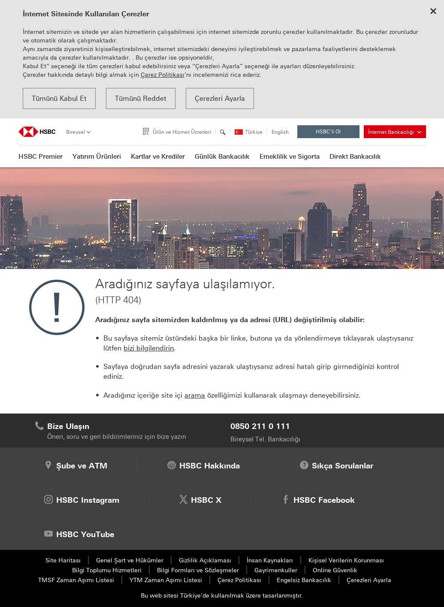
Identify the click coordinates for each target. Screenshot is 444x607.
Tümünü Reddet (140, 98)
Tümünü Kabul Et (59, 98)
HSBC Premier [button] (40, 156)
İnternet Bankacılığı (394, 132)
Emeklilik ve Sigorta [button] (290, 156)
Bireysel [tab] (75, 132)
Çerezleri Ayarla (220, 98)
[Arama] (223, 132)
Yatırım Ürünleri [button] (96, 156)
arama (194, 395)
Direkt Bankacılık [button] (355, 156)
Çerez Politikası (162, 75)
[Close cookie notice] (433, 12)
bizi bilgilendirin (149, 348)
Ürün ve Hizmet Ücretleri (182, 132)
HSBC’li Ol (335, 133)
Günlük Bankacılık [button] (222, 156)
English (280, 132)
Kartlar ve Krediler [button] (158, 156)
